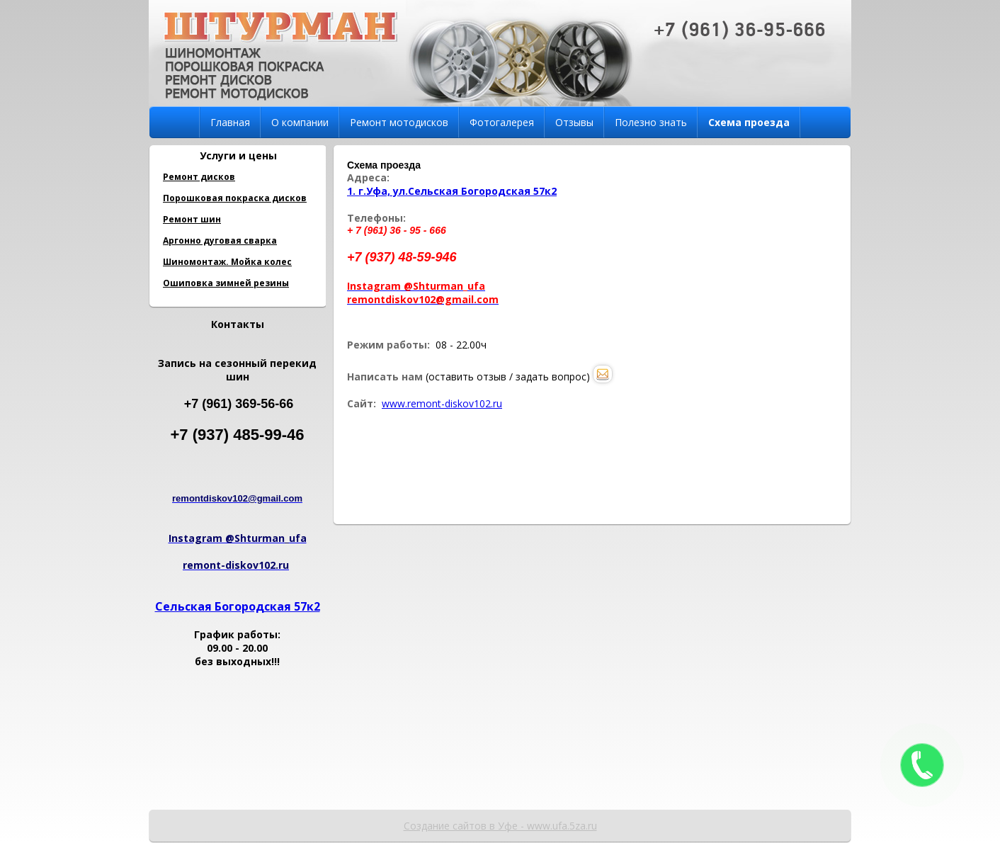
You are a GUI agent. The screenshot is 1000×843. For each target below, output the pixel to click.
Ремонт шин (192, 219)
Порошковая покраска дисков (235, 198)
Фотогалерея (502, 122)
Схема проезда (749, 122)
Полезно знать (651, 122)
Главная (230, 122)
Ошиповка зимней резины (226, 283)
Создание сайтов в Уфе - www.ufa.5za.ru (500, 825)
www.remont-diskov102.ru (442, 403)
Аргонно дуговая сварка (220, 240)
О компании (300, 122)
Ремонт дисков (199, 177)
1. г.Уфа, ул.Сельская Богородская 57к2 (452, 191)
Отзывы (574, 122)
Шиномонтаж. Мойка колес (227, 262)
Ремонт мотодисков (399, 122)
